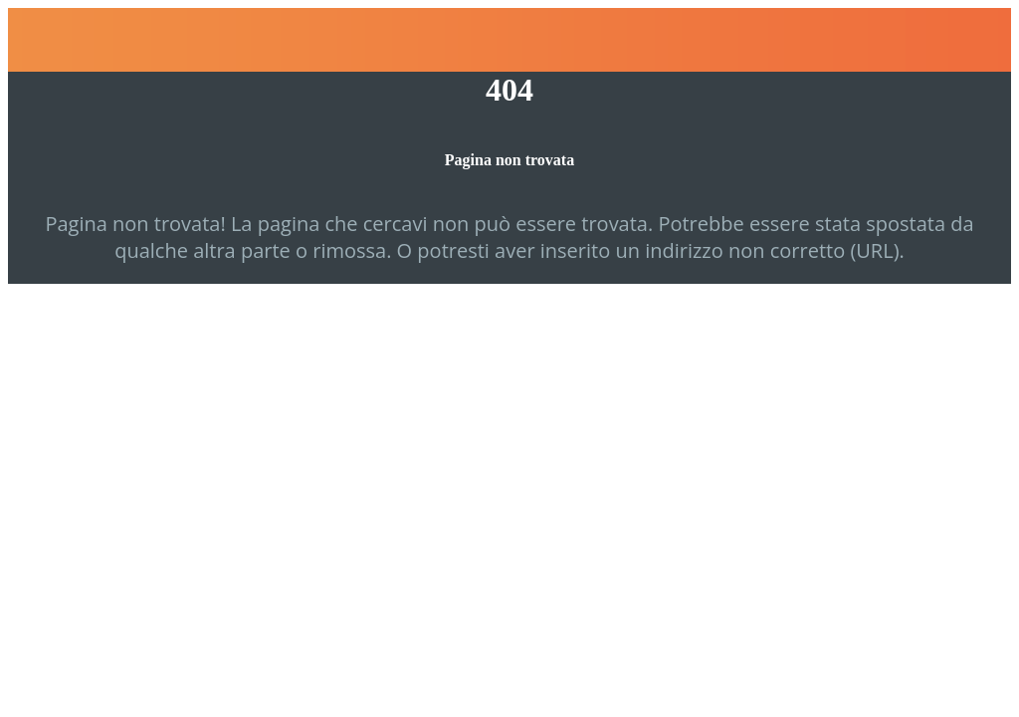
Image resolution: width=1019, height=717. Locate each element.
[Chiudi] (40, 40)
